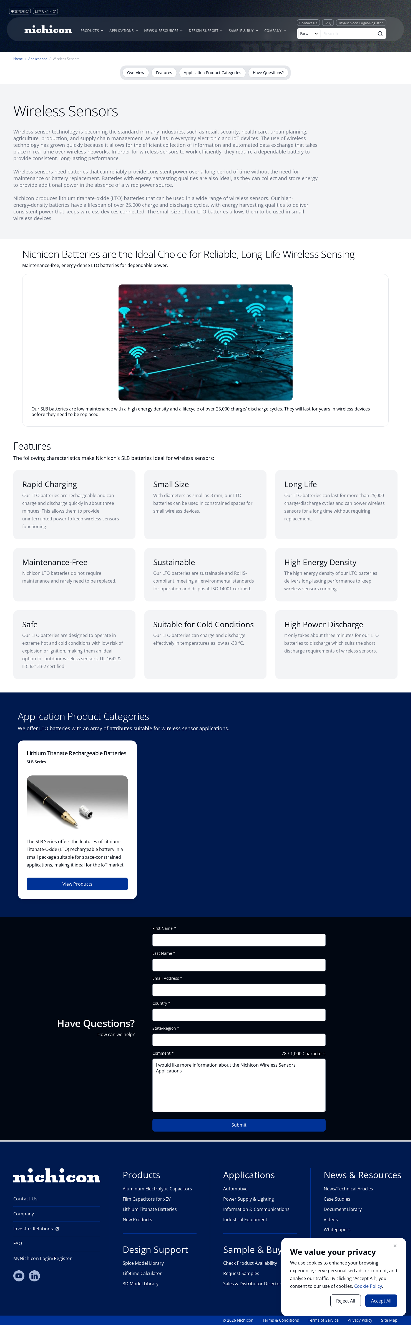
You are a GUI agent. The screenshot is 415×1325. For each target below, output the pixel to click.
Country (159, 1003)
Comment (161, 1053)
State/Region (164, 1028)
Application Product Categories (212, 72)
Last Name (162, 953)
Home (18, 59)
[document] (343, 1277)
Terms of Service (323, 1320)
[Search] (348, 33)
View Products (77, 884)
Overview (135, 72)
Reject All (345, 1301)
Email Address (165, 978)
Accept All (381, 1301)
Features (164, 72)
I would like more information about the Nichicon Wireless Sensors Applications (239, 1085)
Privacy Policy (360, 1320)
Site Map (389, 1320)
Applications (37, 59)
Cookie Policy (368, 1286)
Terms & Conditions (280, 1320)
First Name (162, 928)
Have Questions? (268, 72)
